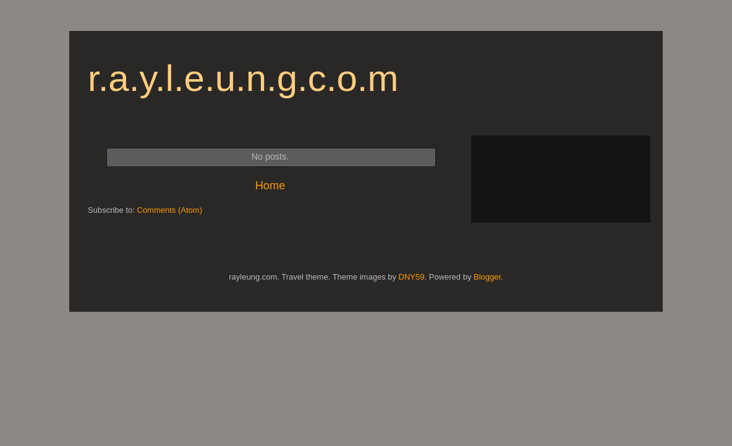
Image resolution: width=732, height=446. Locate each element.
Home (270, 185)
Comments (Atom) (169, 210)
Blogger (487, 276)
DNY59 (412, 276)
